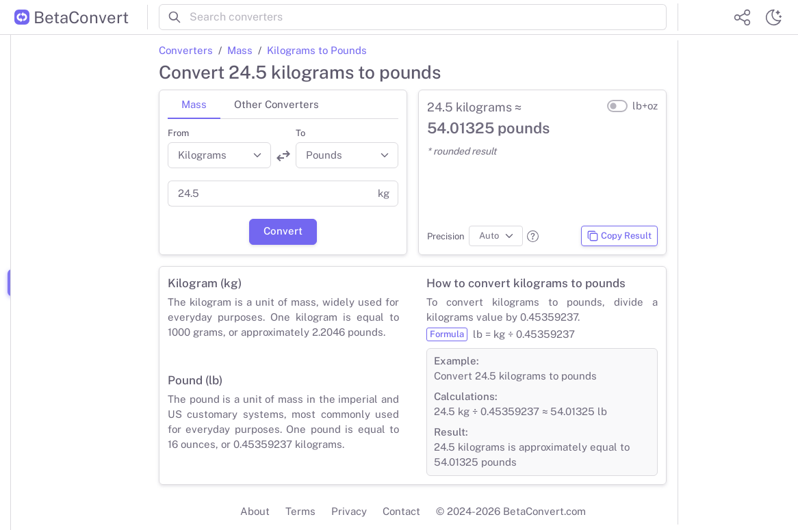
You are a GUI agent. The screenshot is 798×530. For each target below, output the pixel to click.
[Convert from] (219, 155)
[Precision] (496, 236)
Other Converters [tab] (276, 104)
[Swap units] (283, 156)
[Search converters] (428, 17)
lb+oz (645, 105)
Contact (401, 511)
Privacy (349, 511)
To (300, 133)
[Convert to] (347, 155)
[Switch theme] (773, 17)
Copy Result (619, 236)
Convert (283, 231)
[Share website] (742, 17)
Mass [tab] (194, 104)
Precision (446, 236)
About (255, 511)
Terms (300, 511)
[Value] (269, 194)
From (178, 133)
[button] (533, 236)
